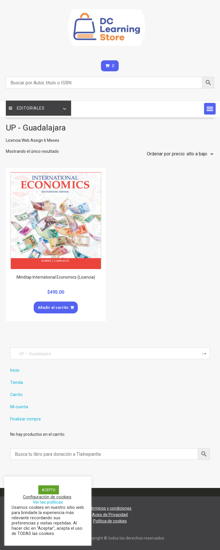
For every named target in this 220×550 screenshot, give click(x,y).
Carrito (16, 394)
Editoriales (27, 108)
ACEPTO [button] (48, 490)
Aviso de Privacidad (110, 514)
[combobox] (110, 353)
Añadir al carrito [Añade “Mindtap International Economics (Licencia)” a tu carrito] (53, 307)
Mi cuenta (19, 406)
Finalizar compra (25, 419)
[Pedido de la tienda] (178, 154)
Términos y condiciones (110, 508)
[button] (210, 109)
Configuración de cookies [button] (47, 497)
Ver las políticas (48, 502)
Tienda (16, 382)
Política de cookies (110, 521)
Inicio (14, 370)
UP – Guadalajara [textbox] (109, 354)
